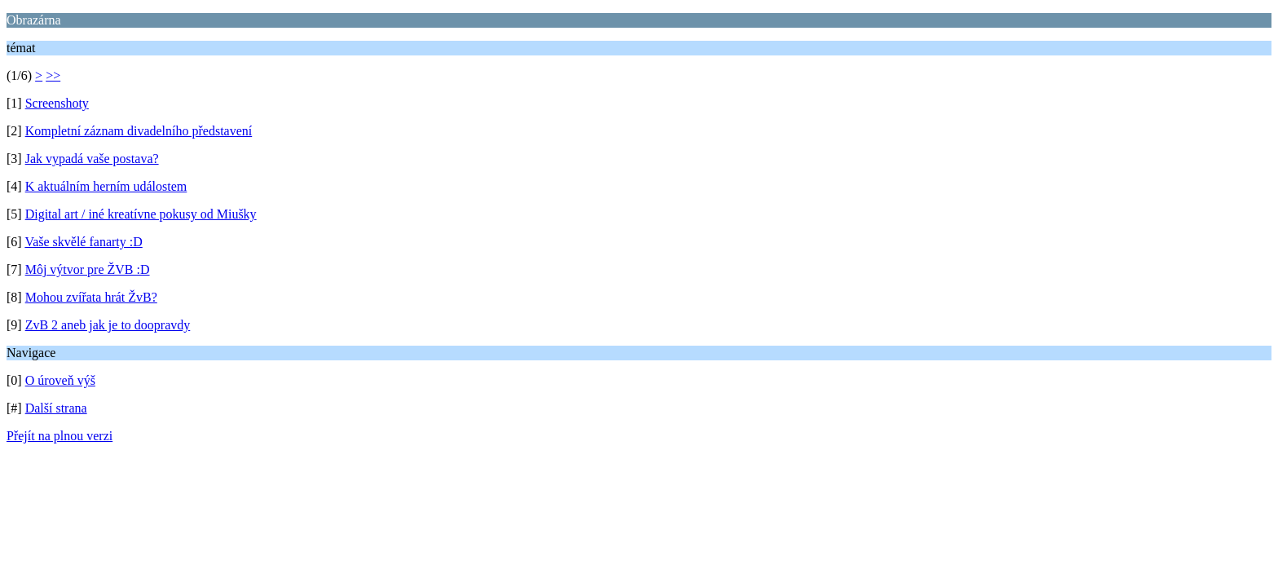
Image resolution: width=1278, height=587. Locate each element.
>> (53, 75)
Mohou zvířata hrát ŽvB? (91, 297)
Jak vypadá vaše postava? (92, 159)
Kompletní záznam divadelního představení (139, 131)
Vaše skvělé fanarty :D (83, 242)
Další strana (56, 408)
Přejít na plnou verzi (59, 436)
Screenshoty (57, 103)
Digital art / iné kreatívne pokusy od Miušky (141, 214)
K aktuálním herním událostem (106, 186)
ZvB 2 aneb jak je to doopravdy (108, 325)
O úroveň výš (60, 380)
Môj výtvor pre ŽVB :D (87, 269)
